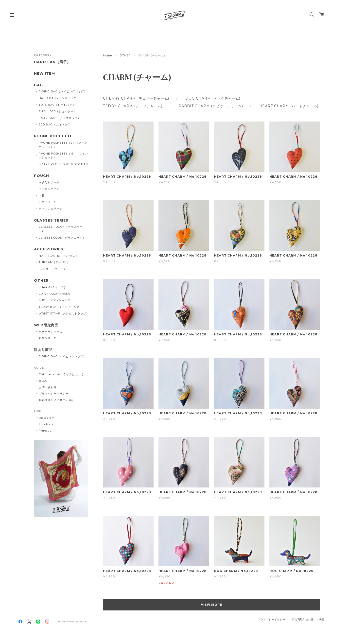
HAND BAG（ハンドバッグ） (59, 98)
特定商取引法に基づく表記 (56, 400)
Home (107, 55)
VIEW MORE (211, 605)
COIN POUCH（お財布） (56, 293)
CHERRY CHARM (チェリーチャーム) (136, 98)
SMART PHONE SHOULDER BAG (63, 164)
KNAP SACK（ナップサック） (60, 118)
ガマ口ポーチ (47, 202)
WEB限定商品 (46, 325)
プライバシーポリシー (54, 393)
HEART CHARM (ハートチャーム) (289, 106)
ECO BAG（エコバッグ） (56, 124)
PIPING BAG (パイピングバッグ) (62, 356)
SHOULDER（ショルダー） (57, 111)
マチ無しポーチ (49, 189)
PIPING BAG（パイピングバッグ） (63, 91)
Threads (45, 430)
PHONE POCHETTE (53, 136)
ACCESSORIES (48, 249)
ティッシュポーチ (50, 208)
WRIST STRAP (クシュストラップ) (63, 313)
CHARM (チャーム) (52, 287)
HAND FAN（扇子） (52, 62)
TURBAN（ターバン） (54, 262)
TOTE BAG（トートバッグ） (58, 104)
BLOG (43, 380)
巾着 (42, 195)
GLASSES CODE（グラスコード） (62, 237)
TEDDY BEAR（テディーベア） (60, 307)
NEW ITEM (44, 73)
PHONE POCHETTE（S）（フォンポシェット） (63, 145)
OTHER (125, 55)
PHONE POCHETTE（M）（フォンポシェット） (63, 155)
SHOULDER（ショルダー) (57, 300)
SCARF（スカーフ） (53, 269)
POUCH (41, 176)
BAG (38, 85)
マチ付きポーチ (49, 182)
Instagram (46, 417)
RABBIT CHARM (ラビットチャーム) (210, 106)
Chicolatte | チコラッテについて (61, 374)
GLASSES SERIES (51, 220)
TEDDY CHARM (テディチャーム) (132, 106)
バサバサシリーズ (50, 331)
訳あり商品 (43, 350)
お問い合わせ (48, 387)
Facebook (46, 424)
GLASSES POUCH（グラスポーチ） (61, 229)
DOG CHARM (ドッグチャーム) (212, 98)
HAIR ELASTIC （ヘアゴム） (59, 256)
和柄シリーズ (47, 338)
